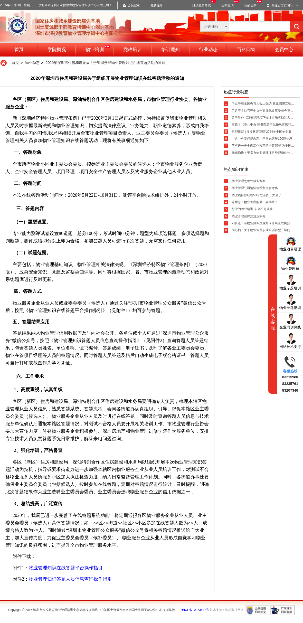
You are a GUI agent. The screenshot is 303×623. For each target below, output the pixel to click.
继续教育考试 (201, 5)
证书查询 (227, 5)
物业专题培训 (290, 282)
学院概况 (57, 49)
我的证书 (250, 5)
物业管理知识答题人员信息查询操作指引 (70, 579)
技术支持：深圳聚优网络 (227, 610)
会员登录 (131, 5)
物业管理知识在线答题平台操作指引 (66, 567)
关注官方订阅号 (282, 5)
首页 (19, 49)
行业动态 (208, 49)
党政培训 (132, 49)
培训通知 (170, 49)
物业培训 (98, 48)
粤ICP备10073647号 (195, 610)
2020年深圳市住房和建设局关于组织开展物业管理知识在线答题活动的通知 (105, 63)
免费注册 (156, 5)
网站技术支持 (290, 341)
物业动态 (32, 63)
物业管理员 (290, 262)
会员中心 (284, 49)
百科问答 (246, 49)
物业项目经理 (290, 243)
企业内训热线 (290, 321)
